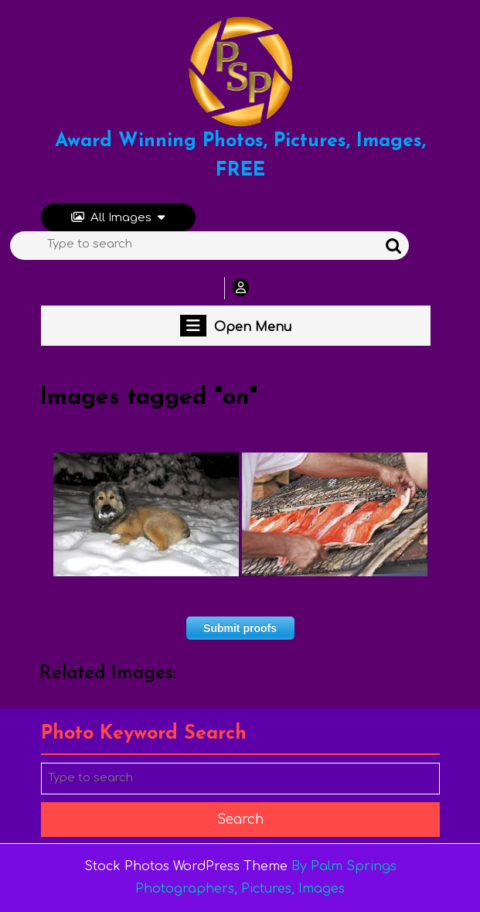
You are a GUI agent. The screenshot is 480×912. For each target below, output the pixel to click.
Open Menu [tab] (235, 325)
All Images (118, 217)
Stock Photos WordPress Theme (186, 866)
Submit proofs (240, 628)
